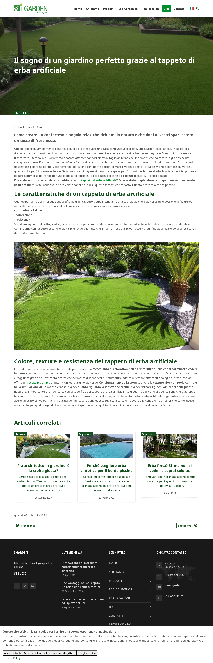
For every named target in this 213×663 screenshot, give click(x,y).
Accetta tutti (12, 653)
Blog (167, 9)
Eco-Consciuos (128, 9)
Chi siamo (92, 9)
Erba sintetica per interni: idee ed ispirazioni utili (83, 601)
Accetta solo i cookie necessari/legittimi (49, 653)
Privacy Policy (11, 658)
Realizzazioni (151, 9)
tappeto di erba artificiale (98, 180)
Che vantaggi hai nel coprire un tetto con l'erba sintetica (81, 585)
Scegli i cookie (87, 653)
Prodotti (108, 9)
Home (78, 9)
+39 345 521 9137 (174, 574)
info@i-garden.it (173, 585)
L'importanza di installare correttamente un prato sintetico (79, 567)
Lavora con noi (120, 624)
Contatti (179, 9)
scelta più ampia (39, 382)
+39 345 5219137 (174, 596)
